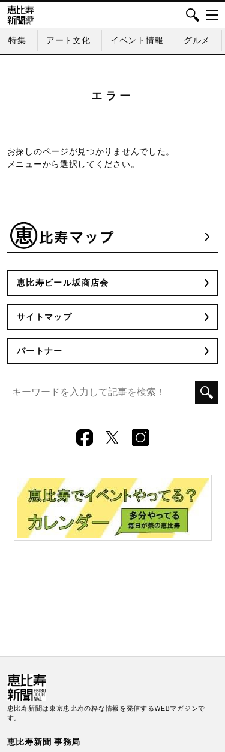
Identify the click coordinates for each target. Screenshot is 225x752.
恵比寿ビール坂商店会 (63, 282)
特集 (17, 40)
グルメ (197, 40)
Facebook (84, 437)
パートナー (40, 351)
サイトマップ (44, 317)
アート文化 (68, 40)
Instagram (140, 437)
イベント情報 (136, 40)
